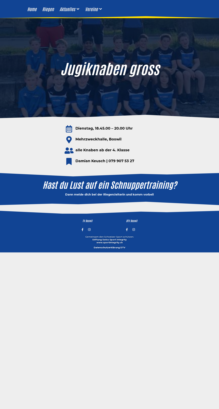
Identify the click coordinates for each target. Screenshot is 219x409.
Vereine (93, 9)
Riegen (48, 9)
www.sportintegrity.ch (109, 242)
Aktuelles (69, 9)
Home (31, 9)
